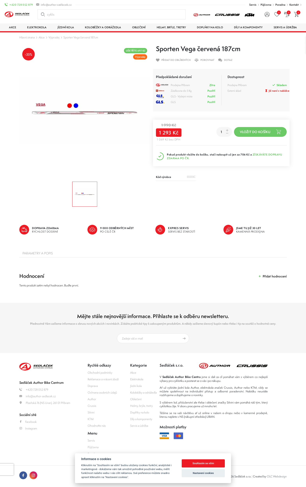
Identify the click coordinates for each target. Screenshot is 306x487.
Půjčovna (266, 4)
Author (92, 399)
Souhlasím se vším (203, 463)
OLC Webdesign (277, 476)
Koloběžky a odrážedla (143, 392)
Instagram (28, 428)
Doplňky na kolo (139, 412)
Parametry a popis (37, 253)
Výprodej (54, 37)
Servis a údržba (139, 425)
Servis (252, 4)
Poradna (280, 4)
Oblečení (135, 399)
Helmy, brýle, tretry (141, 406)
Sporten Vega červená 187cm (80, 37)
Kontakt (294, 4)
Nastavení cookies (203, 473)
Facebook (28, 422)
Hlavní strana (27, 37)
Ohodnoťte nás (97, 425)
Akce (42, 37)
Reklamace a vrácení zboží (103, 379)
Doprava (93, 386)
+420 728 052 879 (21, 4)
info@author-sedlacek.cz (56, 4)
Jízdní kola (136, 386)
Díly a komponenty (141, 419)
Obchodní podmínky (100, 372)
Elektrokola (136, 379)
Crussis (92, 406)
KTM (91, 419)
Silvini (91, 412)
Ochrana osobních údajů (102, 392)
